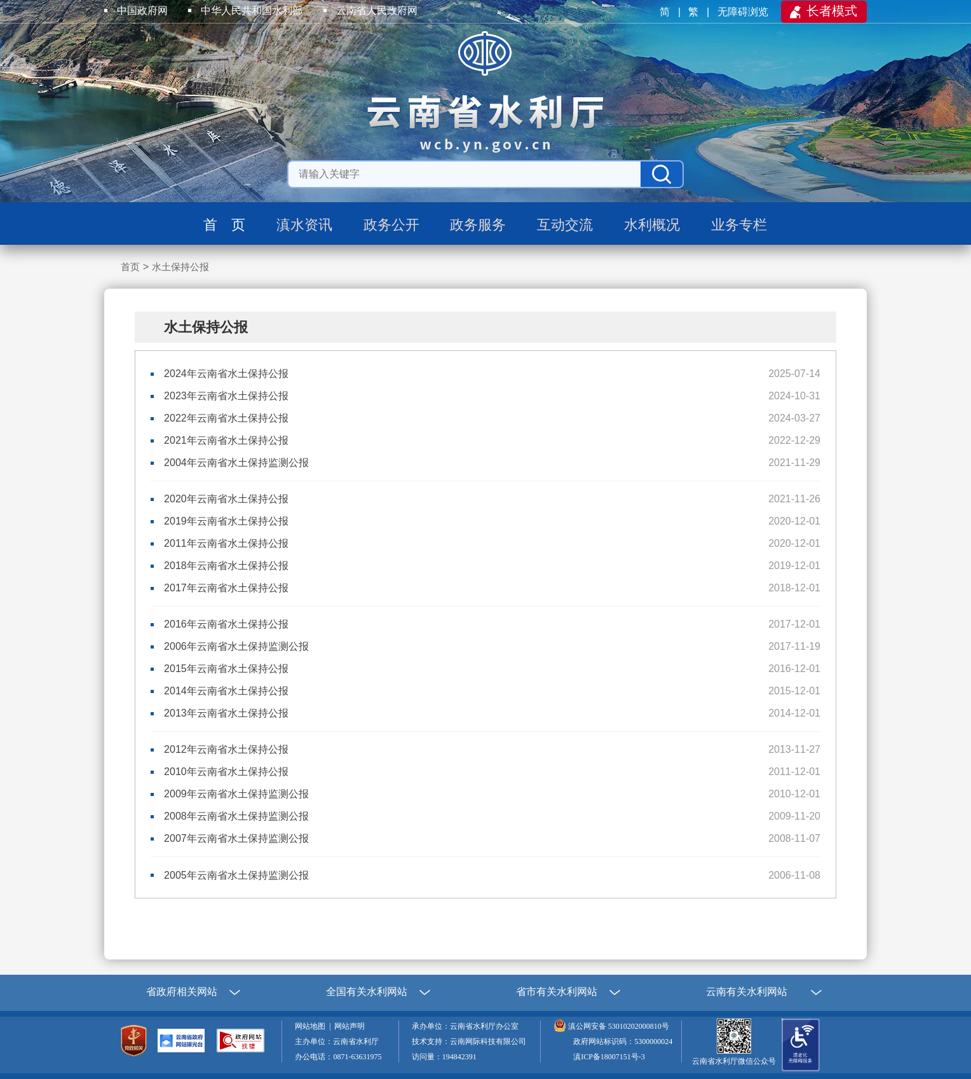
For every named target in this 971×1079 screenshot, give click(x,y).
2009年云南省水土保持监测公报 (236, 793)
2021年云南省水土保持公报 (226, 440)
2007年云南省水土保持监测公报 (236, 838)
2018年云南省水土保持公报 (226, 565)
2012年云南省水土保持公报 (226, 749)
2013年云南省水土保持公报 (226, 713)
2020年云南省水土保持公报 (226, 498)
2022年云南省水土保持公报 (226, 418)
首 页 (224, 225)
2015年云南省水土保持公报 (226, 668)
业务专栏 (739, 225)
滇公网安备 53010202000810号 (618, 1026)
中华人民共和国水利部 (251, 10)
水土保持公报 (180, 266)
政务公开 (391, 225)
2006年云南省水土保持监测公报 (236, 646)
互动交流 (565, 225)
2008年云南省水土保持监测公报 (236, 816)
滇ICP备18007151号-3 (609, 1056)
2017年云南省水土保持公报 (226, 587)
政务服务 (478, 225)
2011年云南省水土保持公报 (226, 543)
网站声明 (351, 1026)
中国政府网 (142, 10)
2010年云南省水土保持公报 (226, 771)
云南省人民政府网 (377, 10)
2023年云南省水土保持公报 (226, 395)
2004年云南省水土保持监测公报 (236, 462)
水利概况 (652, 225)
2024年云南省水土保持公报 (226, 373)
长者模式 (831, 11)
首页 (130, 266)
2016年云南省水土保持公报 (226, 624)
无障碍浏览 (744, 11)
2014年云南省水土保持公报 (226, 690)
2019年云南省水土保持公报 (226, 521)
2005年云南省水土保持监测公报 (236, 875)
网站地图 (312, 1026)
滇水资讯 (304, 225)
